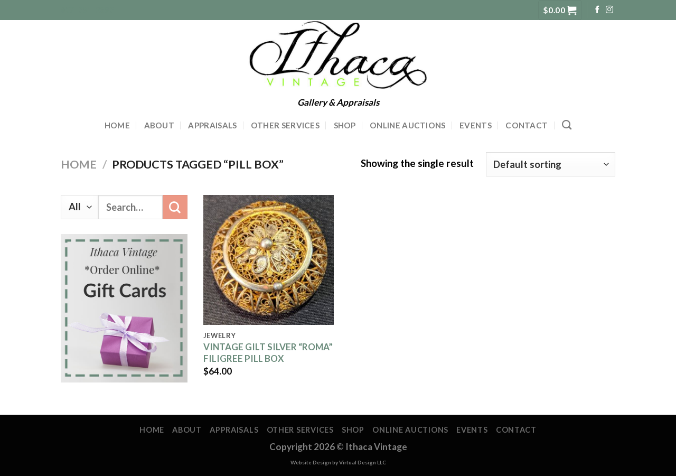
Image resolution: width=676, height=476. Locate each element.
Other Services (285, 125)
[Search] (566, 125)
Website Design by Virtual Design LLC (338, 462)
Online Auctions (408, 125)
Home (117, 125)
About (159, 125)
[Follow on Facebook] (597, 10)
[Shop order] (550, 164)
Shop (345, 125)
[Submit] (175, 207)
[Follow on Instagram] (609, 10)
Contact (526, 125)
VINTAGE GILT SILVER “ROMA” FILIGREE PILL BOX (268, 352)
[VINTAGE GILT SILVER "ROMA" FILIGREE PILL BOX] (268, 259)
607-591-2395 (87, 9)
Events (475, 125)
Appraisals (212, 125)
